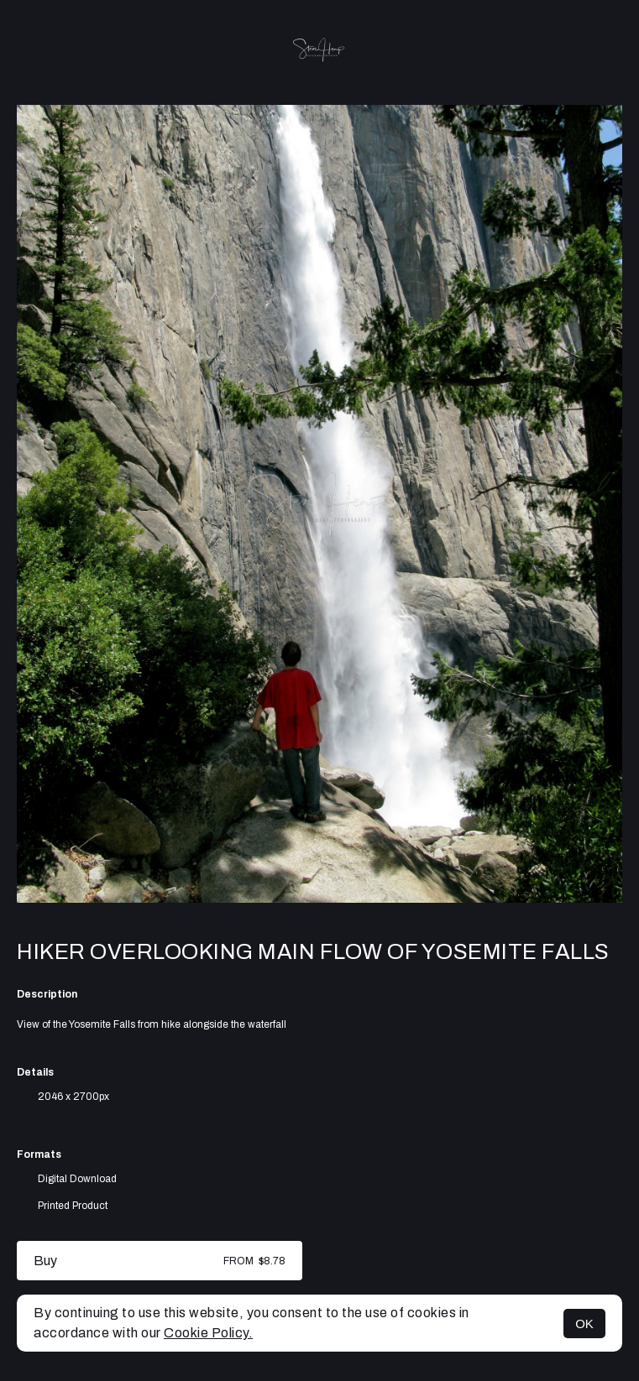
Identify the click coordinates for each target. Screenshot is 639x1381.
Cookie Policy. (208, 1333)
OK (584, 1323)
